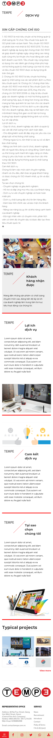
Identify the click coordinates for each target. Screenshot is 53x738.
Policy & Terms (39, 725)
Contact (37, 722)
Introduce (38, 719)
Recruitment (39, 715)
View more (45, 670)
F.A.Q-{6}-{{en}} (40, 728)
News (36, 712)
